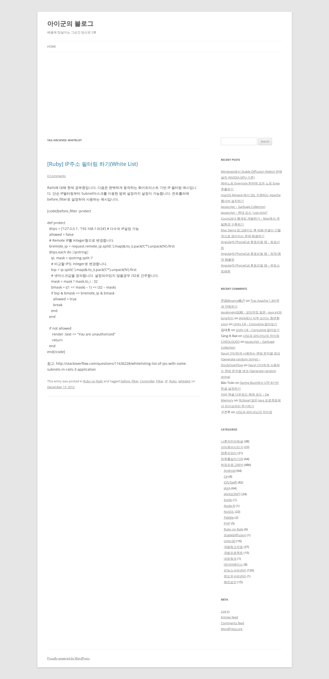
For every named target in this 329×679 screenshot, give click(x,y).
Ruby (173, 381)
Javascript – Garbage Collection (243, 207)
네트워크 (230, 558)
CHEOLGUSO (230, 341)
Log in (225, 611)
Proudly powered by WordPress (68, 658)
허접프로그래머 (232, 465)
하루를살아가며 (232, 459)
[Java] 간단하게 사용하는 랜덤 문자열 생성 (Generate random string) (250, 371)
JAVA (227, 488)
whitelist (184, 381)
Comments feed (232, 623)
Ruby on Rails (93, 381)
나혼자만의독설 (232, 441)
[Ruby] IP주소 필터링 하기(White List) (92, 163)
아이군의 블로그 (70, 23)
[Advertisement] (164, 95)
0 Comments (56, 176)
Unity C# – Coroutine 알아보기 (255, 324)
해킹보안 (230, 582)
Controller (147, 381)
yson (224, 324)
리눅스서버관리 (235, 570)
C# (226, 476)
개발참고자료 (233, 547)
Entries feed (229, 617)
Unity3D (230, 541)
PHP (227, 523)
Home (51, 46)
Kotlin (228, 500)
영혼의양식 (229, 453)
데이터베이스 (233, 564)
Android (230, 470)
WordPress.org (231, 629)
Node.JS (229, 506)
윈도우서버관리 (235, 576)
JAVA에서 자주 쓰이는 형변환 (259, 318)
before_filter (129, 381)
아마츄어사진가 (232, 447)
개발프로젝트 (233, 552)
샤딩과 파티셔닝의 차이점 (261, 336)
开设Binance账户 (233, 300)
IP (166, 381)
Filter (159, 381)
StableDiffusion (235, 535)
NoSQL (229, 511)
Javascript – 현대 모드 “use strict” (244, 212)
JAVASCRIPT (232, 494)
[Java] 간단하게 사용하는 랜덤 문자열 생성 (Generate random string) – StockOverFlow (250, 359)
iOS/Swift (230, 482)
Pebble (229, 517)
